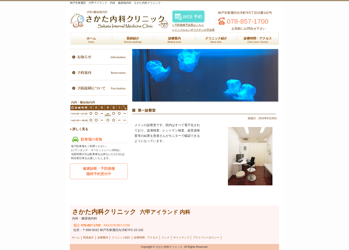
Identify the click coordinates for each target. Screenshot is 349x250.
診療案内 (174, 40)
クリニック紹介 (216, 40)
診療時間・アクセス (258, 40)
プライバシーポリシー (206, 237)
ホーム (91, 40)
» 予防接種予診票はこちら (188, 25)
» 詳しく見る (79, 129)
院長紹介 (88, 237)
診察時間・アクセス (146, 237)
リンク (166, 237)
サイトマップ (181, 237)
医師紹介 (133, 40)
